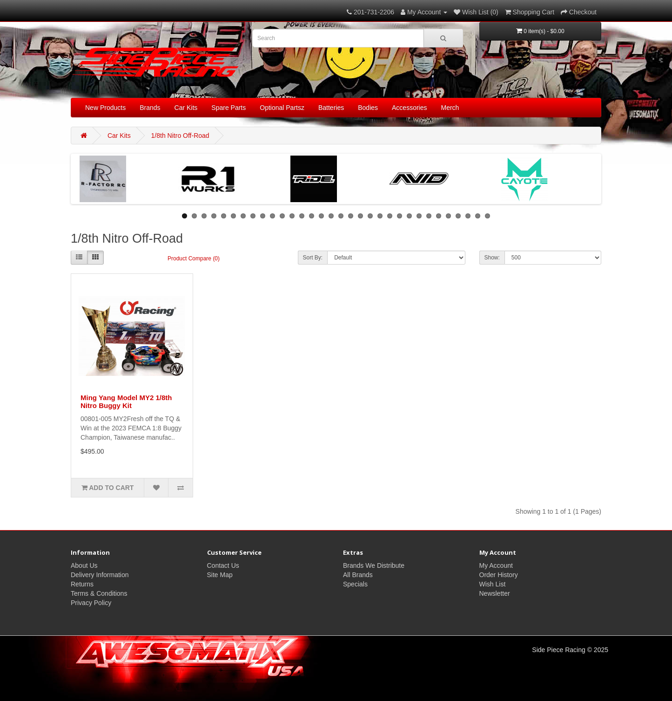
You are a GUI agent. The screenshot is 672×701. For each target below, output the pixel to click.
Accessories (409, 107)
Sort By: (313, 257)
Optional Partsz (282, 107)
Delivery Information (100, 574)
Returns (82, 584)
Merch (450, 107)
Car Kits (186, 107)
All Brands (358, 574)
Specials (355, 584)
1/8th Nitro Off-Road (180, 135)
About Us (84, 565)
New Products (105, 107)
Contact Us (223, 565)
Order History (498, 574)
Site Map (220, 574)
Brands (150, 107)
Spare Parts (228, 107)
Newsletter (494, 593)
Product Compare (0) (194, 258)
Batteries (331, 107)
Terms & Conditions (99, 593)
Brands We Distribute (373, 565)
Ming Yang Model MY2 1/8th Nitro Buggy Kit (126, 401)
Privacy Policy (91, 602)
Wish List (492, 584)
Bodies (368, 107)
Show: (492, 257)
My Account (496, 565)
